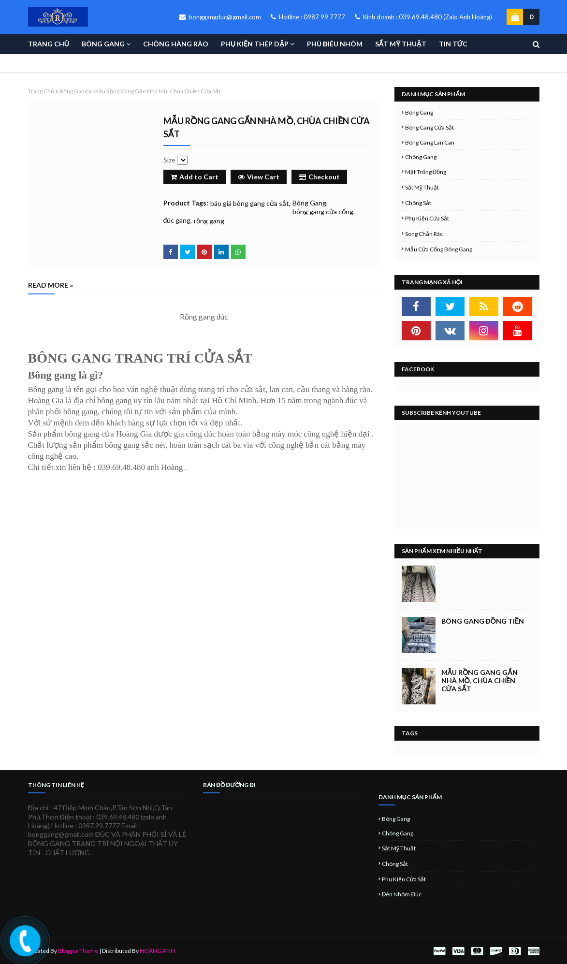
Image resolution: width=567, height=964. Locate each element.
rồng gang (73, 91)
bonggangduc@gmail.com (220, 17)
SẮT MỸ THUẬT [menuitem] (400, 44)
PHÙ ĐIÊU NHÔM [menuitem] (335, 44)
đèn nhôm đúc (402, 894)
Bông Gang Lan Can (429, 142)
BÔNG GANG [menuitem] (103, 44)
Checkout (319, 177)
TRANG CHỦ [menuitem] (48, 44)
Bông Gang (309, 203)
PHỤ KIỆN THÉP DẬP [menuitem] (255, 44)
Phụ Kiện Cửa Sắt (427, 218)
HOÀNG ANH (157, 950)
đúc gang (177, 220)
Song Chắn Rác (424, 233)
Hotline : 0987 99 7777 (308, 17)
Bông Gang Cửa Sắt (429, 127)
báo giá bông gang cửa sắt (249, 203)
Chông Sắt (418, 202)
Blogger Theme (78, 950)
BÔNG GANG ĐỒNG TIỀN (482, 621)
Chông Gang (420, 157)
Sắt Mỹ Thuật (422, 187)
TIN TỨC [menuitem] (453, 44)
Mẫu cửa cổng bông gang (438, 249)
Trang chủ (41, 91)
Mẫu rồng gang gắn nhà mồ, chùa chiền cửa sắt (479, 680)
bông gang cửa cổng (322, 211)
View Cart (258, 177)
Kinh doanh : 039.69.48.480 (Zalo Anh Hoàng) (423, 17)
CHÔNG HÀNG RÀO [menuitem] (175, 44)
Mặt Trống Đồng (426, 171)
